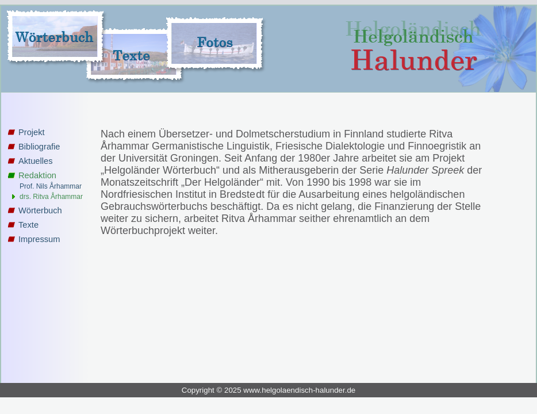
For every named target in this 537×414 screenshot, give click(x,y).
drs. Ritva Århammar (51, 197)
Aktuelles (35, 161)
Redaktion (37, 175)
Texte (28, 224)
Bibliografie (39, 146)
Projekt (31, 132)
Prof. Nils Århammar (51, 186)
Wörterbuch (40, 210)
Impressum (39, 239)
